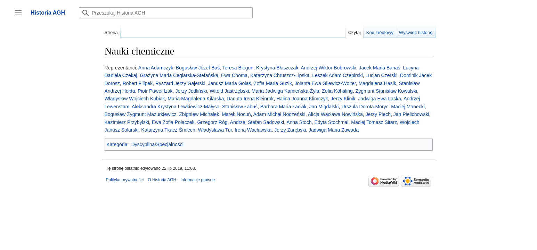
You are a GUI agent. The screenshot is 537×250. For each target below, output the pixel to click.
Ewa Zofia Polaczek (173, 122)
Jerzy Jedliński (191, 91)
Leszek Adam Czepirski (337, 75)
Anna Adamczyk (155, 67)
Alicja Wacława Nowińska (335, 114)
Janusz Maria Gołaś (229, 83)
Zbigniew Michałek (199, 114)
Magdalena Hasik (377, 83)
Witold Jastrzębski (229, 91)
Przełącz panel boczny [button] (20, 16)
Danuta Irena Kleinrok (250, 98)
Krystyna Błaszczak (277, 67)
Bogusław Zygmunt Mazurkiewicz (141, 114)
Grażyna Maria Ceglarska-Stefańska (179, 75)
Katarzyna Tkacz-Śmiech (168, 130)
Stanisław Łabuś (240, 106)
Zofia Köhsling (337, 91)
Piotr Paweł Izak (155, 91)
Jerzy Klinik (343, 98)
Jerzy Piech (378, 114)
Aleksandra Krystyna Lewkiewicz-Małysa (175, 106)
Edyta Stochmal (331, 122)
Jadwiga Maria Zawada (334, 130)
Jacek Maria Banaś (379, 67)
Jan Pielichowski (411, 114)
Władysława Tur (215, 130)
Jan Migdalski (324, 106)
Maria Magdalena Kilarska (196, 98)
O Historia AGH (162, 179)
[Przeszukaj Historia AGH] (166, 12)
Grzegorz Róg (212, 122)
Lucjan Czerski (381, 75)
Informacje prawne (197, 179)
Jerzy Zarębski (290, 130)
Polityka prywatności (125, 179)
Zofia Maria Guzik (273, 83)
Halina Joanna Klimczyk (302, 98)
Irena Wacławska (253, 130)
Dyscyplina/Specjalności (157, 144)
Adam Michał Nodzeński (279, 114)
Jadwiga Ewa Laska (379, 98)
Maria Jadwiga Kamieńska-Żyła (285, 91)
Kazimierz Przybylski (127, 122)
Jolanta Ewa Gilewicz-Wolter (325, 83)
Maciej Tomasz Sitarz (374, 122)
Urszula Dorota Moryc (364, 106)
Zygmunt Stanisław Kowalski (386, 91)
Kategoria (117, 144)
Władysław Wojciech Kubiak (135, 98)
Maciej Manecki (407, 106)
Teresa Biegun (238, 67)
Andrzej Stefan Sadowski (257, 122)
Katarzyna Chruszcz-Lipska (279, 75)
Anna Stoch (298, 122)
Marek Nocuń (236, 114)
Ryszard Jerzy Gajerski (180, 83)
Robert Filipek (138, 83)
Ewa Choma (234, 75)
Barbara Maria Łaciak (283, 106)
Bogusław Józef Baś (198, 67)
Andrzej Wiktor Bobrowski (328, 67)
